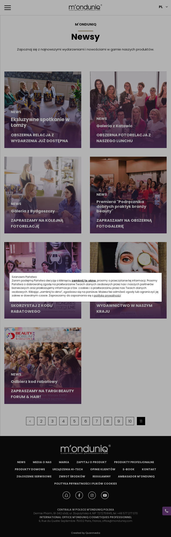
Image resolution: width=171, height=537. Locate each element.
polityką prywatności (107, 295)
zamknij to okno (84, 280)
